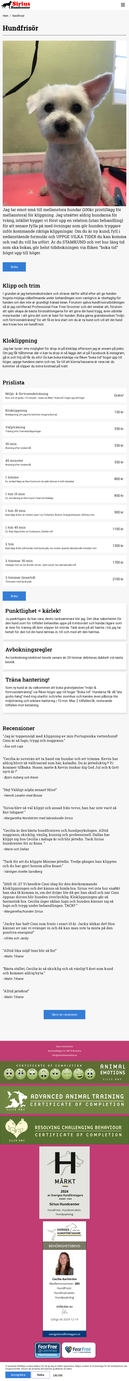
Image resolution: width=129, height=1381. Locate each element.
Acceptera (18, 1375)
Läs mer (58, 1375)
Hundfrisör (18, 15)
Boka (14, 267)
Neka (40, 1375)
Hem (5, 15)
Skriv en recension (64, 1015)
